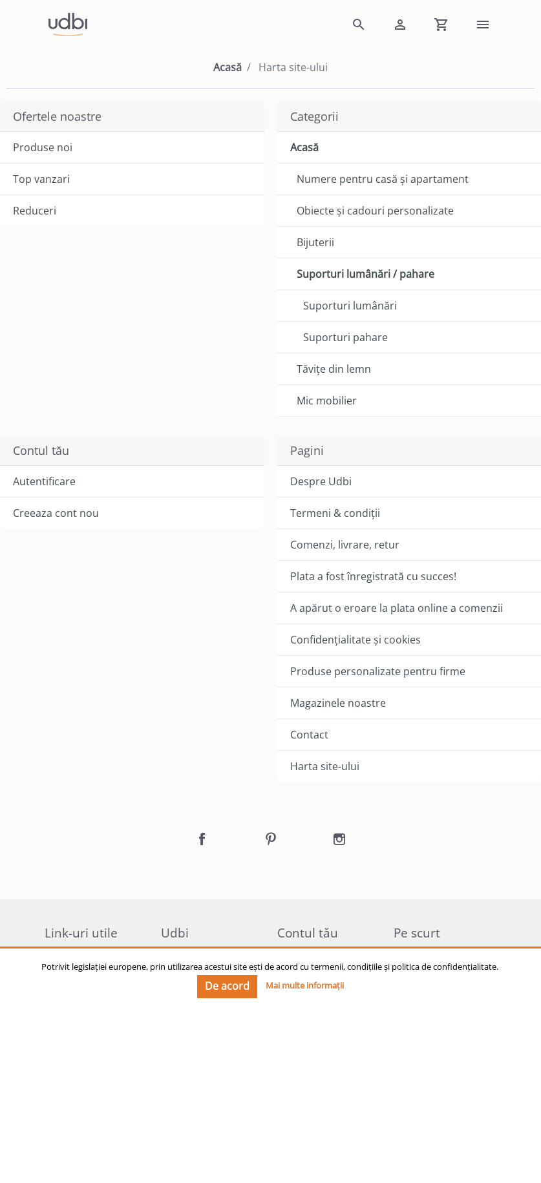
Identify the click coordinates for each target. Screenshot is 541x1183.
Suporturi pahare (345, 337)
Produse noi (42, 147)
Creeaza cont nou (56, 513)
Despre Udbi (321, 481)
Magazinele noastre (338, 703)
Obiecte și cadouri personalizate (375, 211)
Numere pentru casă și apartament (383, 179)
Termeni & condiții (335, 513)
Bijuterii (315, 242)
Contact (309, 735)
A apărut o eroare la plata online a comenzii (396, 608)
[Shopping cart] (441, 24)
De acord (227, 986)
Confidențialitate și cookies (355, 640)
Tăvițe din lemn (334, 369)
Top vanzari (41, 179)
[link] (188, 25)
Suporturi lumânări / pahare (365, 274)
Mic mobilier (327, 400)
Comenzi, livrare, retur (344, 545)
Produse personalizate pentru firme (377, 671)
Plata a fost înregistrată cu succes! (373, 576)
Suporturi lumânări (350, 305)
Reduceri (34, 211)
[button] (359, 24)
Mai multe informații (305, 985)
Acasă (227, 67)
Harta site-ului (324, 766)
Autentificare (44, 481)
